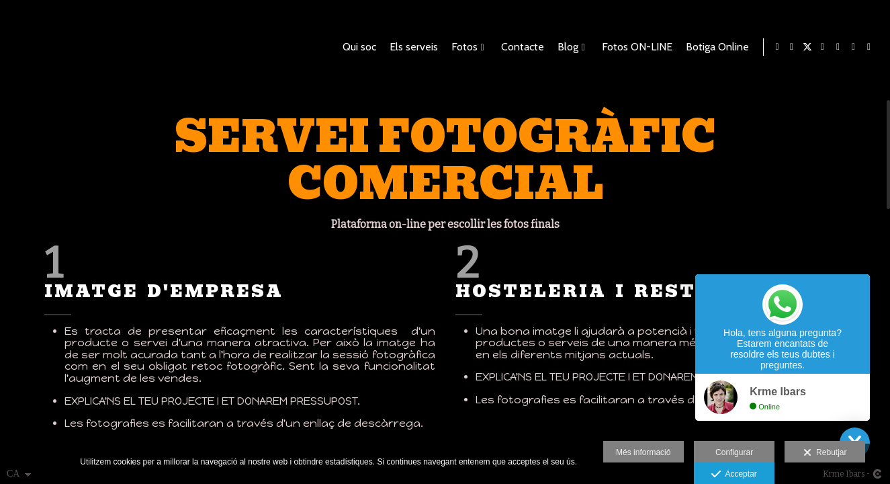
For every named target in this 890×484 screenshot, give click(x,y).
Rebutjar (824, 453)
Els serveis (411, 47)
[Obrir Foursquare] (853, 47)
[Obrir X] (807, 47)
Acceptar (733, 474)
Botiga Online (714, 47)
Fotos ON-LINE (634, 47)
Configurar (734, 452)
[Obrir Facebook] (792, 47)
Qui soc (356, 47)
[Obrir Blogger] (823, 47)
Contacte (519, 47)
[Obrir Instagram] (869, 47)
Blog (565, 47)
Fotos (462, 47)
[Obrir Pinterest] (838, 47)
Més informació (643, 452)
